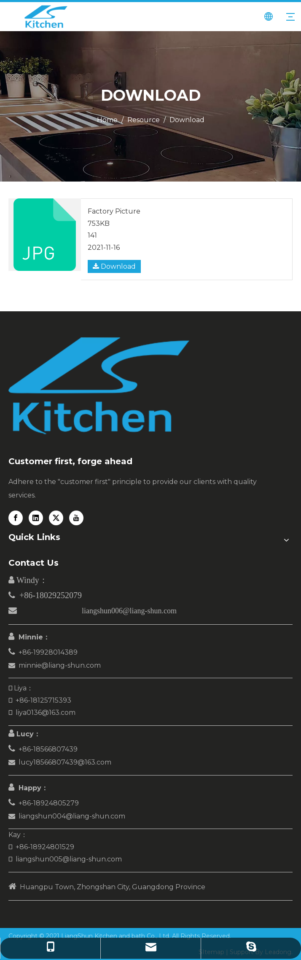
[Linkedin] (36, 518)
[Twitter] (56, 518)
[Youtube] (76, 518)
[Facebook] (15, 518)
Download (114, 266)
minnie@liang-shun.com (60, 665)
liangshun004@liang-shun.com (72, 816)
